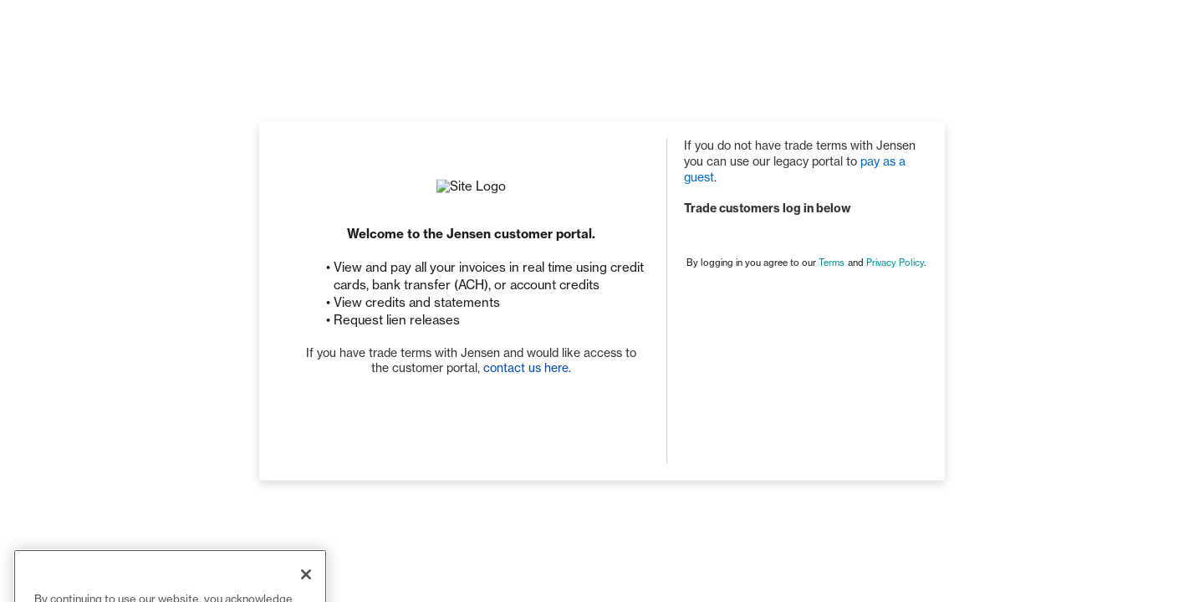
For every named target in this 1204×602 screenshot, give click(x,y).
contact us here (526, 368)
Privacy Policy (895, 262)
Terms (831, 262)
